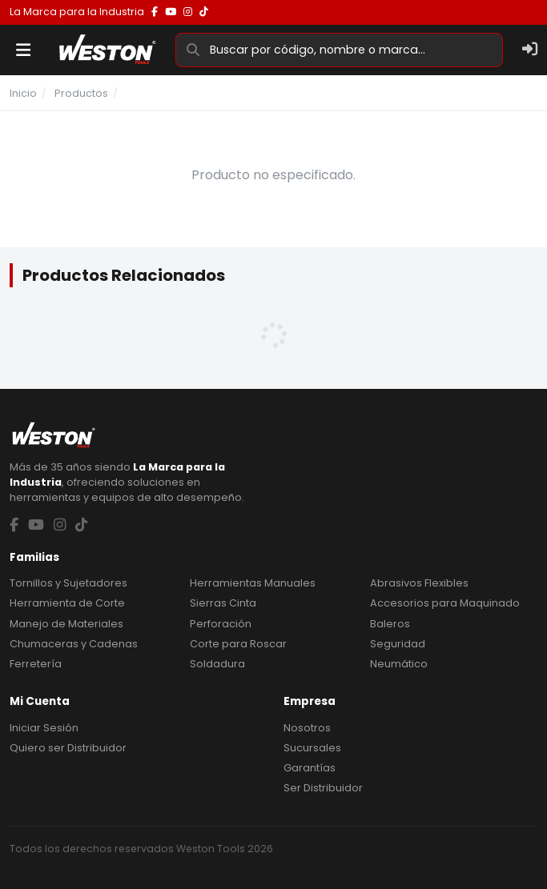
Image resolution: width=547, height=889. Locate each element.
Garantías (310, 768)
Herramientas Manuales (253, 583)
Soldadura (217, 664)
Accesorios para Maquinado (445, 603)
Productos (81, 93)
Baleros (390, 624)
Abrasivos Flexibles (419, 583)
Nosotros (307, 728)
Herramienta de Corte (67, 603)
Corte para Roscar (238, 644)
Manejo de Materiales (66, 624)
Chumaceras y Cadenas (74, 644)
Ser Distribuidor (323, 788)
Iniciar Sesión (44, 728)
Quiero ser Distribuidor (68, 748)
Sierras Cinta (223, 603)
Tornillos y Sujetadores (68, 583)
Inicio (23, 93)
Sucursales (312, 748)
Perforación (220, 624)
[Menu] (23, 50)
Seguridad (397, 644)
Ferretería (36, 664)
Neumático (399, 664)
